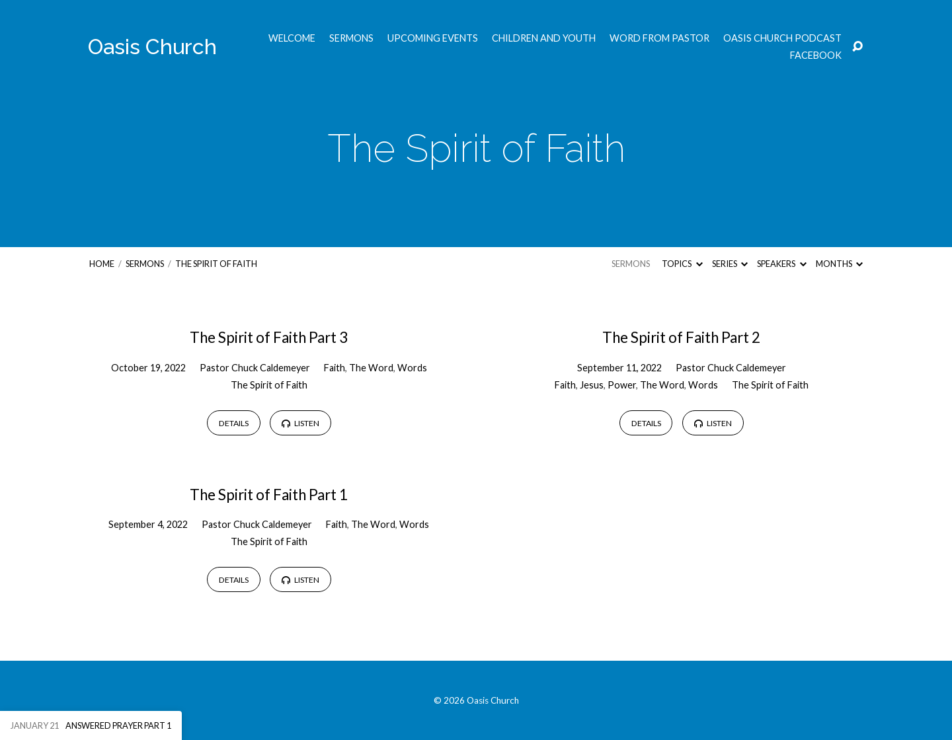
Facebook (816, 55)
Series (730, 263)
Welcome (291, 38)
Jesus (592, 384)
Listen (300, 423)
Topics (682, 263)
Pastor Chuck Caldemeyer (255, 367)
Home (101, 263)
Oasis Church (152, 46)
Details (234, 423)
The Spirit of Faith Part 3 (269, 337)
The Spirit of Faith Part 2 (681, 337)
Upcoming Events (432, 38)
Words (412, 367)
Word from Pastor (659, 38)
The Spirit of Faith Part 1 (269, 494)
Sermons (351, 38)
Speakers (781, 263)
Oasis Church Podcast (782, 38)
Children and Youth (544, 38)
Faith (334, 367)
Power (622, 384)
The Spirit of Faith (216, 263)
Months (839, 263)
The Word (371, 367)
